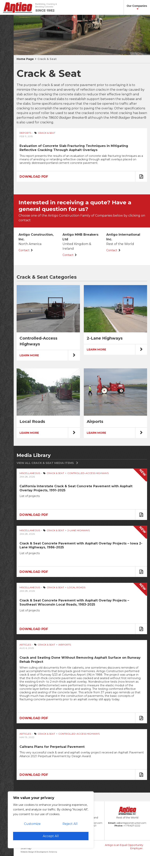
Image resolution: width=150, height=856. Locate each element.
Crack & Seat (47, 59)
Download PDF (34, 176)
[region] (51, 819)
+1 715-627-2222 (131, 825)
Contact (24, 250)
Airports (64, 644)
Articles (25, 644)
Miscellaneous (30, 473)
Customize (32, 824)
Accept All (51, 836)
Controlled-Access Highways (88, 473)
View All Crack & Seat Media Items (45, 463)
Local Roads (76, 587)
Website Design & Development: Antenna (39, 852)
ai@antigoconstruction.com (131, 823)
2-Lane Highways (78, 530)
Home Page (25, 59)
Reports (25, 132)
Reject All (70, 824)
